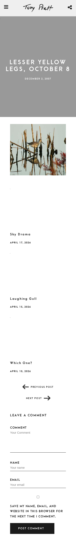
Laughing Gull (23, 299)
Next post (34, 398)
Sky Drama (20, 234)
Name (38, 466)
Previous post (42, 387)
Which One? (21, 363)
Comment (38, 439)
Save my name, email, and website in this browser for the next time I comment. (36, 511)
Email (38, 483)
